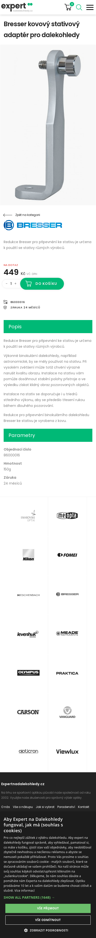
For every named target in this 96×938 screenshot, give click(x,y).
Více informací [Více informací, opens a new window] (25, 891)
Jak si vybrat (45, 807)
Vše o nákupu (23, 807)
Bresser (33, 225)
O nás (5, 807)
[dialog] (48, 875)
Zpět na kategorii (27, 215)
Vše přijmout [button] (48, 908)
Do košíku (46, 283)
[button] (48, 897)
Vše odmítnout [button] (48, 920)
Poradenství (66, 807)
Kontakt (83, 807)
